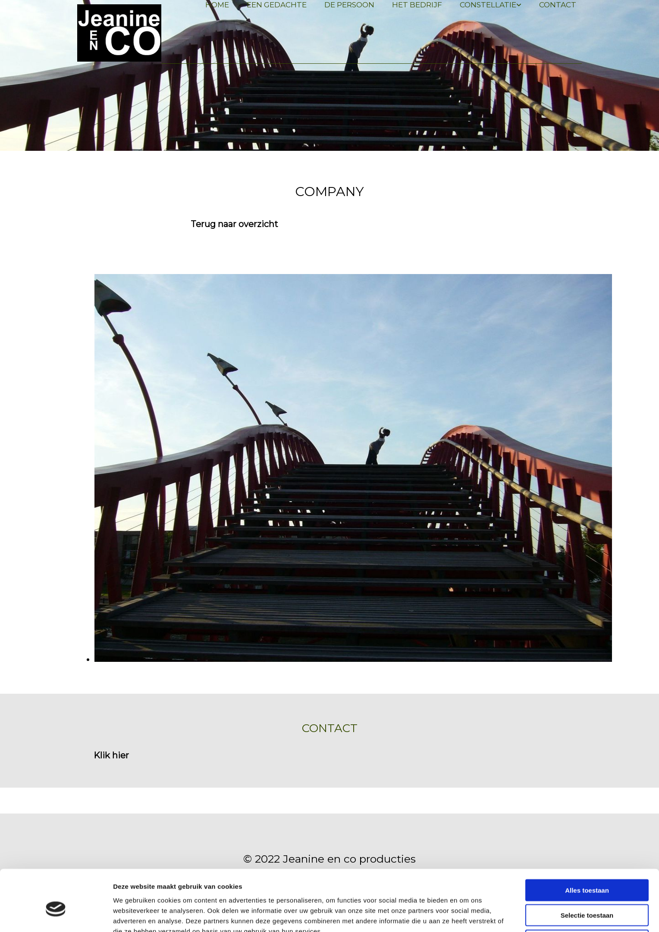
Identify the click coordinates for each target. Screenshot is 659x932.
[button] (234, 224)
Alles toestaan (587, 846)
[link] (487, 5)
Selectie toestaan (587, 871)
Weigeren (586, 896)
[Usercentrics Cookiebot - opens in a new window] (56, 915)
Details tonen (466, 915)
